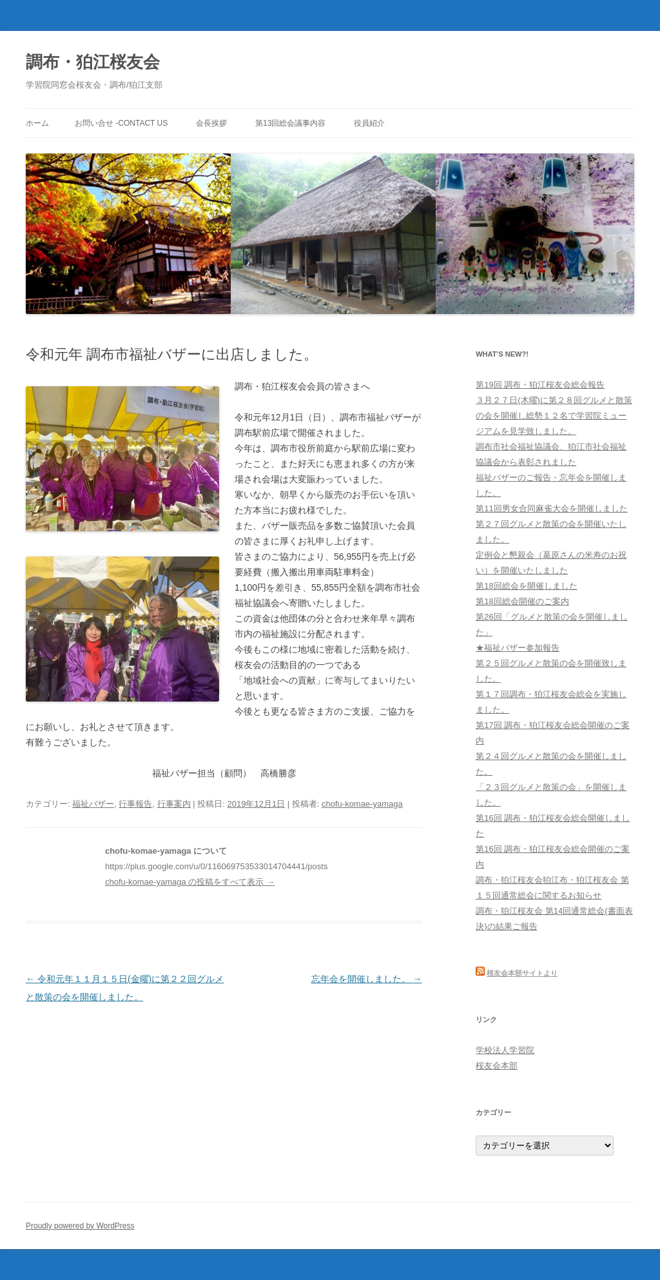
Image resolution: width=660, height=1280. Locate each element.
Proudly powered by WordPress (80, 1225)
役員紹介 (369, 123)
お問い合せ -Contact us (121, 123)
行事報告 (135, 804)
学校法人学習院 (505, 1050)
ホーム (37, 123)
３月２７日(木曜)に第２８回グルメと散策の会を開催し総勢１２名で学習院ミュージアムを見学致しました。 (554, 415)
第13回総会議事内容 (290, 123)
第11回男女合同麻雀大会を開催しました (551, 508)
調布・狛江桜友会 (93, 62)
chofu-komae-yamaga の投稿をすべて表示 (190, 882)
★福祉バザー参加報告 (517, 648)
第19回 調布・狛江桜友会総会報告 (540, 384)
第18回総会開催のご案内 (522, 601)
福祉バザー (93, 804)
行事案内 (174, 804)
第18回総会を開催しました (526, 586)
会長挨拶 (211, 123)
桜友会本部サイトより (522, 973)
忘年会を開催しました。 (366, 979)
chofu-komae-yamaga (362, 804)
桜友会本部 (497, 1065)
